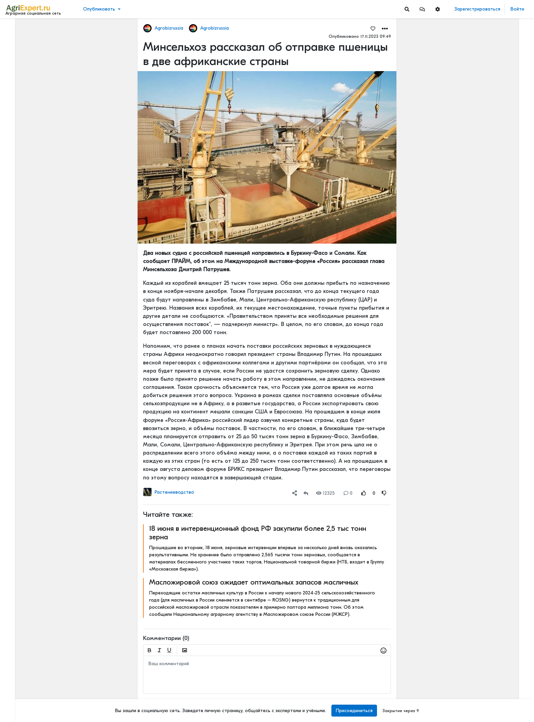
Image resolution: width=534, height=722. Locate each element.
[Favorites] (373, 28)
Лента (16, 29)
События (19, 61)
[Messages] (422, 9)
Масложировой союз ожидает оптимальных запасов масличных (253, 582)
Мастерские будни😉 (474, 531)
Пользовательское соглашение (39, 672)
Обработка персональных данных (43, 665)
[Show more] (46, 156)
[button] (422, 9)
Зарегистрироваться (477, 9)
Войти (517, 9)
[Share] (294, 493)
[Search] (407, 9)
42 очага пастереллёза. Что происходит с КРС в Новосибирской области (490, 313)
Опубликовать (99, 9)
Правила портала (26, 679)
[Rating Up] (364, 493)
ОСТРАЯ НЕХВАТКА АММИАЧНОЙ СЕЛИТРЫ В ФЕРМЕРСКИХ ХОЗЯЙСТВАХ (490, 562)
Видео (15, 50)
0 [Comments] (348, 493)
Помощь (16, 701)
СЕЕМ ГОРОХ (465, 463)
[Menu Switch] (44, 716)
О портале (19, 687)
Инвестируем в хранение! (479, 274)
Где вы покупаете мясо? (477, 72)
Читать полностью (470, 65)
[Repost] (306, 493)
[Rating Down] (384, 493)
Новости (18, 40)
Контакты (18, 694)
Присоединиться (354, 710)
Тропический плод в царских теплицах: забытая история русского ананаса (490, 206)
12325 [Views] (325, 493)
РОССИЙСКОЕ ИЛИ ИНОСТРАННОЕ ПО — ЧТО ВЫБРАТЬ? (490, 607)
